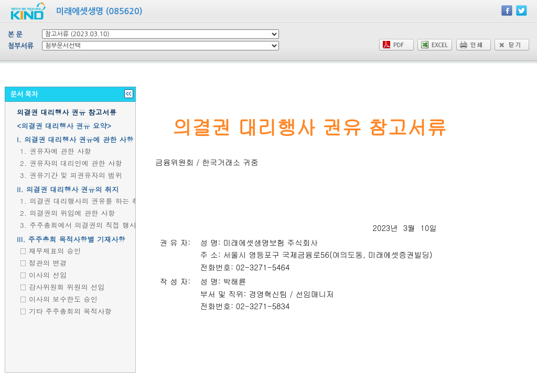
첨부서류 (21, 46)
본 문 (15, 34)
